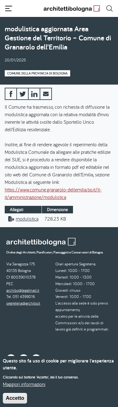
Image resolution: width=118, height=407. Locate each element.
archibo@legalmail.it (22, 290)
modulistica (27, 219)
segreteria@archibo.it (23, 303)
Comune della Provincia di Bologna (37, 73)
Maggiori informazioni (24, 387)
